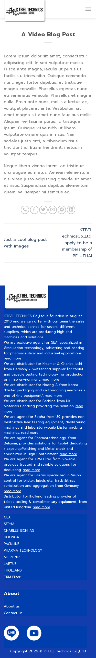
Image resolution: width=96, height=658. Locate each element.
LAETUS (10, 563)
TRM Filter (12, 577)
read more (12, 358)
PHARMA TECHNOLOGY (23, 550)
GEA (7, 517)
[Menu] (88, 9)
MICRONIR (12, 557)
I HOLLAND (13, 570)
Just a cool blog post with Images (25, 243)
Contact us (13, 613)
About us (12, 606)
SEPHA (9, 524)
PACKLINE (11, 543)
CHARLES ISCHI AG (19, 530)
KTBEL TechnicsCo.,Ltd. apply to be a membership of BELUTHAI (76, 243)
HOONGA (11, 537)
